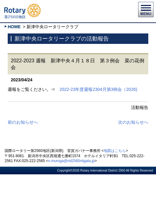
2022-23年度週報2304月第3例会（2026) (98, 89)
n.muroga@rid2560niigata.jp (71, 161)
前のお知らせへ (23, 122)
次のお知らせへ (133, 122)
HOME (14, 27)
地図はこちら (115, 151)
